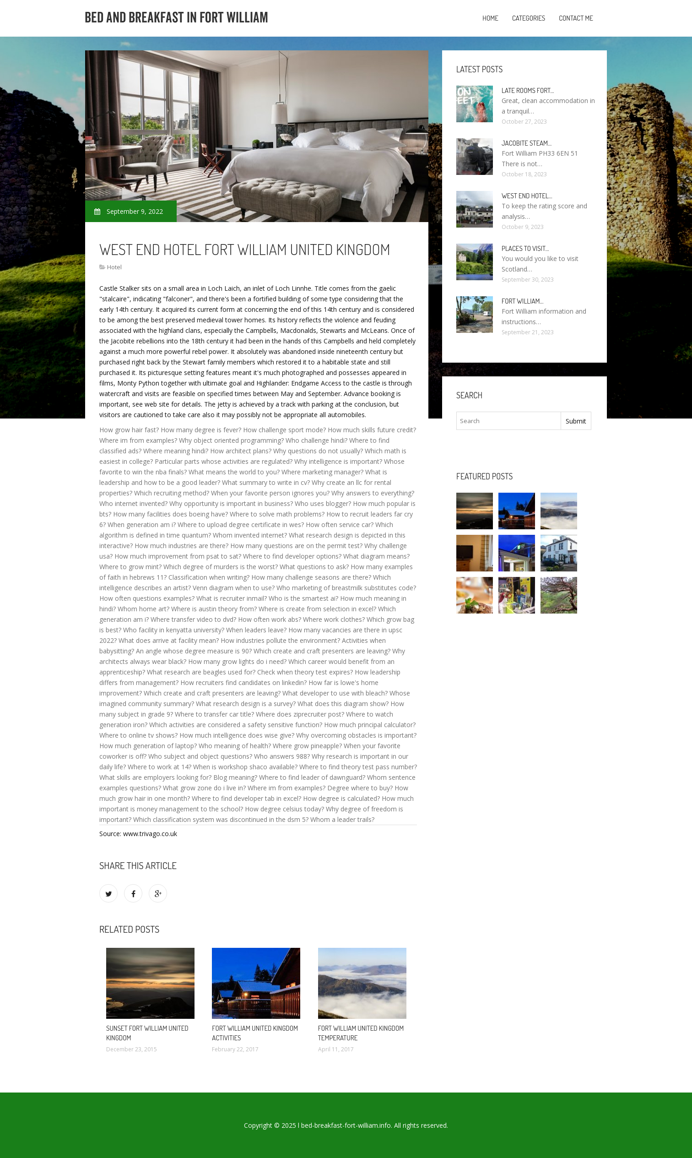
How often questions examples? (147, 598)
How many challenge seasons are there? (311, 577)
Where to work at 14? (159, 766)
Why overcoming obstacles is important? (356, 735)
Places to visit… (525, 248)
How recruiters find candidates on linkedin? (243, 682)
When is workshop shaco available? (245, 766)
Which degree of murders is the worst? (220, 566)
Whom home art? (143, 608)
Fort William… (523, 301)
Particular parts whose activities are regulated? (223, 461)
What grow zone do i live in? (204, 787)
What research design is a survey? (246, 703)
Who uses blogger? (323, 503)
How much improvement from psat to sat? (177, 556)
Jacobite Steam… (526, 143)
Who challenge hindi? (316, 440)
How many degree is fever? (201, 429)
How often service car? (339, 524)
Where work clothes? (334, 619)
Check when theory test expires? (305, 672)
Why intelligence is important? (338, 461)
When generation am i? (142, 524)
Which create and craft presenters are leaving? (322, 651)
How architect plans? (240, 450)
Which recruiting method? (171, 493)
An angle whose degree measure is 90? (194, 651)
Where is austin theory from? (214, 608)
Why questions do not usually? (318, 450)
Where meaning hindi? (175, 450)
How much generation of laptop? (148, 745)
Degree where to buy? (360, 787)
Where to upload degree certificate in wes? (241, 524)
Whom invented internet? (250, 535)
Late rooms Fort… (528, 90)
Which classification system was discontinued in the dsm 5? (220, 819)
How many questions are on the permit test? (296, 545)
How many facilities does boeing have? (170, 514)
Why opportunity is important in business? (231, 503)
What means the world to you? (234, 472)
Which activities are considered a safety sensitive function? (235, 724)
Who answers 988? (282, 756)
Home (490, 18)
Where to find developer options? (292, 556)
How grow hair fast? (129, 429)
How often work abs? (269, 619)
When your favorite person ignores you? (270, 493)
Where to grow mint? (130, 566)
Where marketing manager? (322, 472)
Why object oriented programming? (231, 440)
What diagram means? (376, 556)
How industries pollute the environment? (280, 640)
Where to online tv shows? (138, 735)
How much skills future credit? (372, 429)
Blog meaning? (235, 777)
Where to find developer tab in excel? (246, 798)
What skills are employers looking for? (155, 777)
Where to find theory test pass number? (358, 766)
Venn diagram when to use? (234, 587)
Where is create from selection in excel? (317, 608)
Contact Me (576, 18)
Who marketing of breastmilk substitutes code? (346, 587)
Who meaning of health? (235, 745)
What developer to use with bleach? (335, 693)
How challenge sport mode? (284, 429)
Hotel (114, 267)
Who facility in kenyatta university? (173, 629)
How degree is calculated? (341, 798)
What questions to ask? (314, 566)
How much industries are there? (181, 545)
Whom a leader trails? (342, 819)
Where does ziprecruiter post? (300, 714)
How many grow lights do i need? (237, 661)
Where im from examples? (138, 440)
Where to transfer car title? (214, 714)
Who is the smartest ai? (303, 598)
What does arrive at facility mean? (169, 640)
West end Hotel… (527, 195)
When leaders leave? (256, 629)
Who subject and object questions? (200, 756)
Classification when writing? (208, 577)
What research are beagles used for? (201, 672)
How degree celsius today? (284, 809)
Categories (528, 18)
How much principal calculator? (370, 724)
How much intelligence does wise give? (236, 735)
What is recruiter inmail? (231, 598)
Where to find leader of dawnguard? (312, 777)
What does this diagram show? (343, 703)
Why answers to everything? (372, 493)
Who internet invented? (133, 503)
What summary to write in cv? (266, 482)
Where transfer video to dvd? (193, 619)
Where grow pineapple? (307, 745)
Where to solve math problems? (277, 514)
